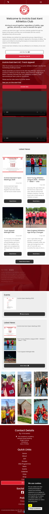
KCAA (40, 46)
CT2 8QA (26, 444)
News (24, 466)
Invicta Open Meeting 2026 (25, 298)
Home (24, 453)
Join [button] (24, 459)
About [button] (24, 456)
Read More (12, 201)
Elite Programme (24, 464)
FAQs (24, 474)
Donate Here (24, 87)
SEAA (3, 48)
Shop (24, 477)
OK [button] (30, 505)
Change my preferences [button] (35, 508)
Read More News (24, 261)
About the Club (24, 56)
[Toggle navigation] (41, 2)
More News (24, 366)
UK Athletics (35, 46)
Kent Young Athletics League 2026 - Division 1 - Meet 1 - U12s (31, 339)
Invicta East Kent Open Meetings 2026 (29, 326)
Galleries (24, 472)
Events (24, 469)
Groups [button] (24, 461)
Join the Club (24, 52)
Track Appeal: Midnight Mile (25, 352)
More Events (24, 314)
